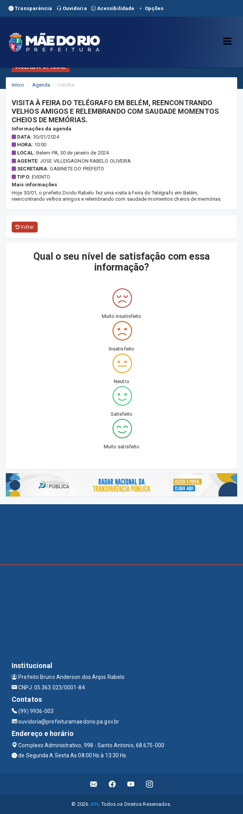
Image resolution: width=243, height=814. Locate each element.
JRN (94, 804)
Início (18, 85)
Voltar (25, 227)
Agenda (41, 85)
